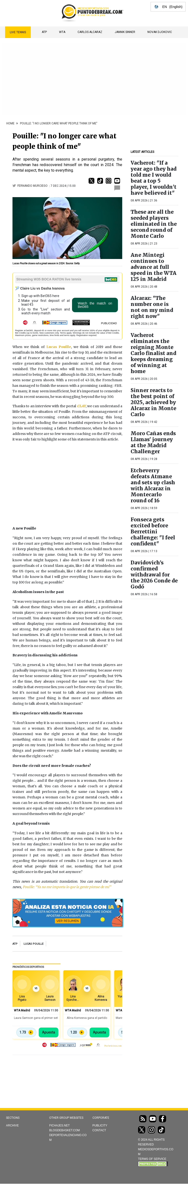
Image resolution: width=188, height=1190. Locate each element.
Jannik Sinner (125, 32)
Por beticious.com (113, 1045)
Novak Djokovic (159, 32)
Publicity (99, 1125)
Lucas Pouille (33, 943)
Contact (99, 1130)
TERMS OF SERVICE (152, 1159)
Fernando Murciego (32, 186)
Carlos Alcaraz (90, 32)
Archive (12, 1125)
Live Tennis (18, 32)
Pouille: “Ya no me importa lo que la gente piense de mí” (67, 887)
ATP (44, 32)
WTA (62, 32)
